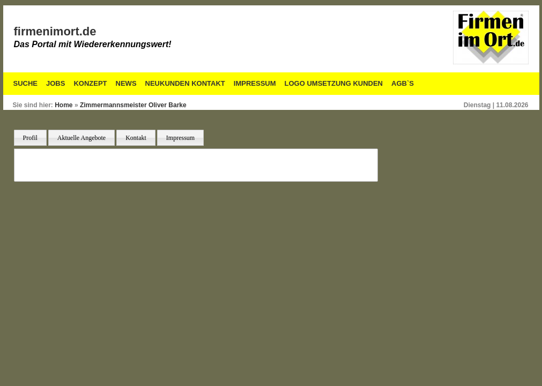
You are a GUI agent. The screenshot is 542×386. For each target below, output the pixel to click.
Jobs (55, 83)
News (126, 83)
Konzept (90, 83)
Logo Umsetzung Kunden (334, 83)
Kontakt (135, 138)
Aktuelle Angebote (81, 138)
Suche (25, 83)
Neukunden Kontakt (185, 83)
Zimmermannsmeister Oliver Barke (133, 105)
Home (63, 105)
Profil (30, 138)
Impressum (255, 83)
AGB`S (402, 83)
